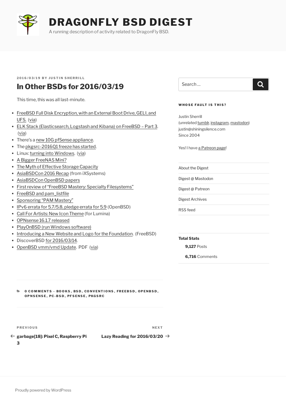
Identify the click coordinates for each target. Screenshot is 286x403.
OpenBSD (148, 291)
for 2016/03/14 (61, 240)
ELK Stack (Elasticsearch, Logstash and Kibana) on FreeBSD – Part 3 (87, 126)
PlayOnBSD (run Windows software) (54, 227)
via (32, 119)
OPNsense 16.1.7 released (43, 220)
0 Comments (39, 291)
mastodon (239, 122)
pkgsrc (97, 296)
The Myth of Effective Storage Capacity (57, 166)
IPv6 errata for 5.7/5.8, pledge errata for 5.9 (62, 207)
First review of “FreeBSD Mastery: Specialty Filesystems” (75, 186)
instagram (220, 122)
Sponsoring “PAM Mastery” (45, 200)
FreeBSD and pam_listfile (43, 193)
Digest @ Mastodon (195, 178)
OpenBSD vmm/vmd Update (46, 247)
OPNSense (36, 296)
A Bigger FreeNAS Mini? (41, 160)
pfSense (76, 296)
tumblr (203, 122)
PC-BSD (57, 296)
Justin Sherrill (67, 78)
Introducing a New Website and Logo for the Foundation (75, 233)
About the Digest (193, 167)
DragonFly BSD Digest (121, 22)
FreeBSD (126, 291)
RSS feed (186, 209)
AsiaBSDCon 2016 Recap (43, 173)
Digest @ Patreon (193, 188)
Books (63, 291)
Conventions (99, 291)
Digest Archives (192, 199)
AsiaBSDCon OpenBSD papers (48, 180)
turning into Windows (52, 153)
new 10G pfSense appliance (64, 140)
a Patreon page (212, 147)
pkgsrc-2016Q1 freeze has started (60, 146)
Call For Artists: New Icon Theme (50, 213)
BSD (77, 291)
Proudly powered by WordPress (43, 390)
